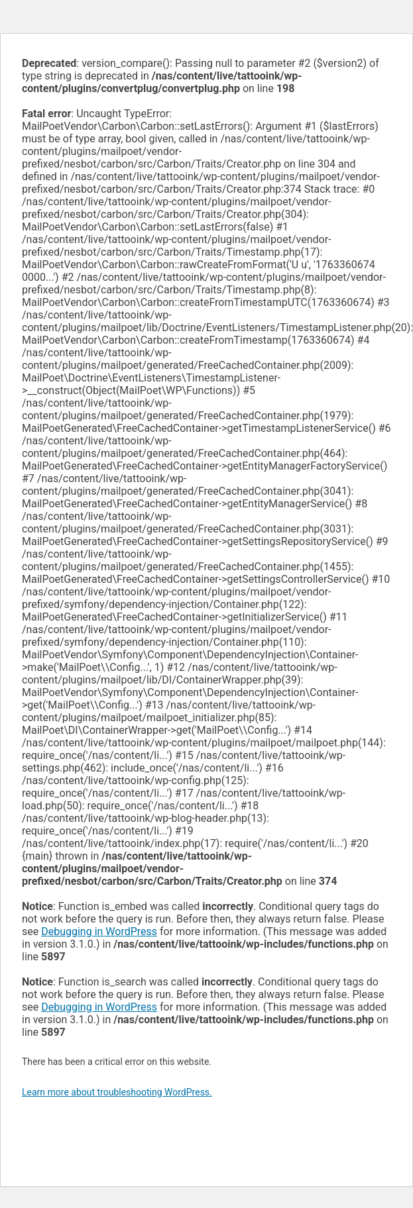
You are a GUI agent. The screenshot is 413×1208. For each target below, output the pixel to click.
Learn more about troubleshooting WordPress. (117, 1092)
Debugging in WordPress (99, 931)
